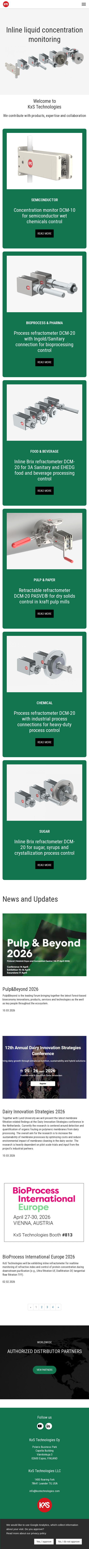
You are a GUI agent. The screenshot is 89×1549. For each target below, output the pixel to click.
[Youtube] (40, 1426)
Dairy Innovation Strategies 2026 (34, 1111)
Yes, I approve (43, 1541)
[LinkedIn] (49, 1426)
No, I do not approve (69, 1541)
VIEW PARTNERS (45, 1369)
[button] (83, 4)
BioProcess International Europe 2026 (39, 1257)
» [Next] (58, 1307)
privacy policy (38, 1533)
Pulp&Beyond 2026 (20, 989)
